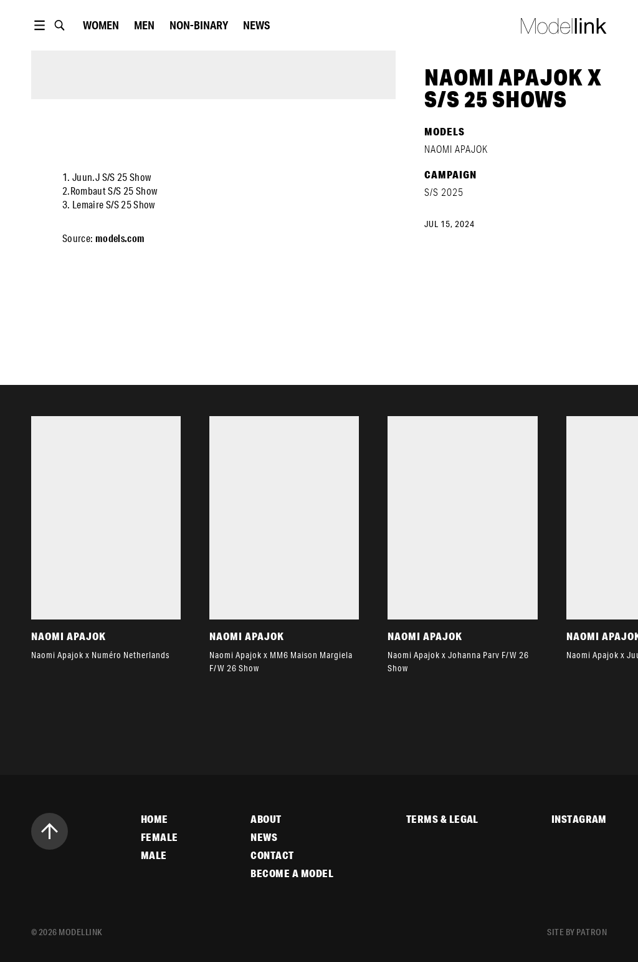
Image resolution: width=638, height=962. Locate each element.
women (101, 25)
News (256, 25)
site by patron (577, 932)
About (265, 819)
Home (154, 819)
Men (144, 25)
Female (159, 837)
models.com (120, 238)
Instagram (579, 819)
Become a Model (291, 873)
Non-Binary (198, 25)
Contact (271, 855)
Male (154, 855)
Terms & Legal (442, 819)
